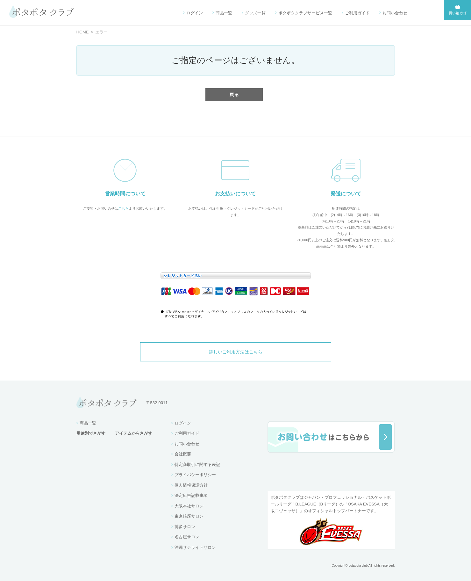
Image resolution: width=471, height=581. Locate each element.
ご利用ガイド (357, 13)
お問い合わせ (394, 13)
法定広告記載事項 (191, 495)
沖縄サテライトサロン (195, 547)
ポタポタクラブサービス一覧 (305, 13)
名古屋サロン (187, 536)
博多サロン (185, 526)
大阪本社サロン (189, 506)
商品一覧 (224, 13)
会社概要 (183, 454)
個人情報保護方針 (191, 485)
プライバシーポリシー (195, 474)
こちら (123, 208)
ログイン (194, 13)
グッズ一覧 (255, 13)
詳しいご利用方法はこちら (235, 351)
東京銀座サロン (189, 516)
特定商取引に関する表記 (197, 464)
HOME (82, 32)
